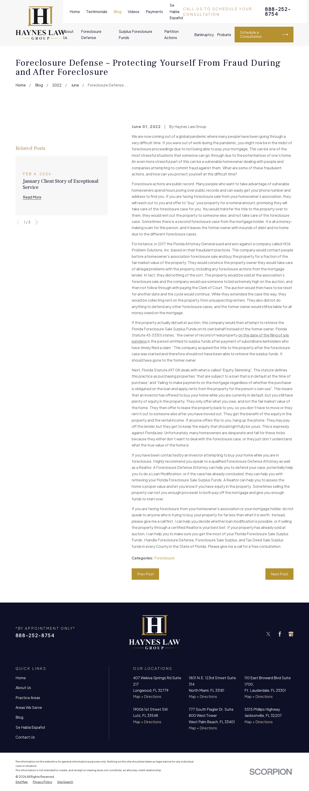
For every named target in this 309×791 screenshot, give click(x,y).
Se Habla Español (176, 11)
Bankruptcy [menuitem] (204, 34)
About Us (23, 687)
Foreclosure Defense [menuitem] (91, 34)
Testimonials (96, 11)
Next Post (279, 574)
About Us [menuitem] (68, 34)
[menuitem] (22, 782)
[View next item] (36, 222)
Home (75, 11)
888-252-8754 (278, 11)
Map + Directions (147, 696)
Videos (133, 11)
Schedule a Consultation (264, 34)
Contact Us (25, 737)
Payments (154, 11)
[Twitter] (268, 634)
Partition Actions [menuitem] (171, 34)
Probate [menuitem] (224, 34)
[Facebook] (279, 634)
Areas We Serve (29, 707)
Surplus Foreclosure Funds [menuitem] (135, 34)
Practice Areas (28, 697)
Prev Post (145, 574)
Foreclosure (164, 558)
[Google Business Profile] (290, 634)
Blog (117, 11)
